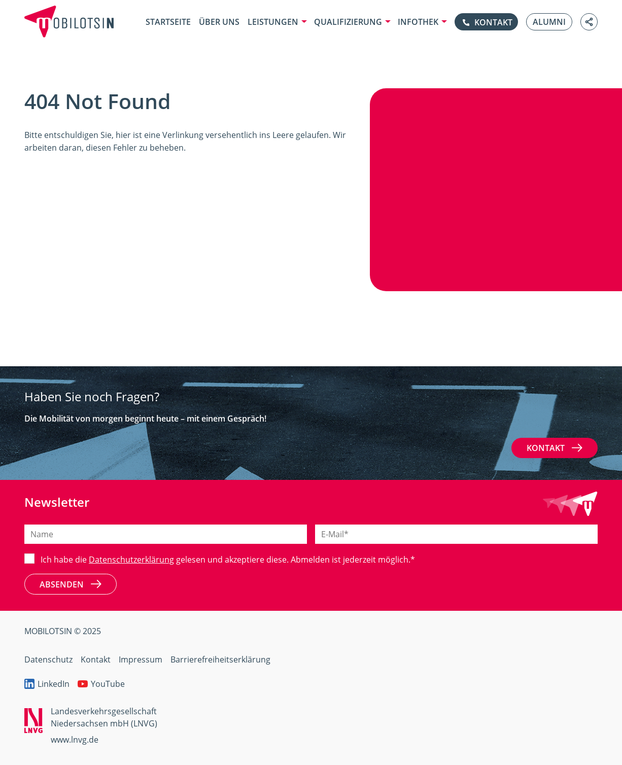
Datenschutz (48, 659)
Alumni (549, 21)
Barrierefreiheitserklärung (220, 659)
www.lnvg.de (74, 739)
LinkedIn (47, 683)
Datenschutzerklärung (131, 559)
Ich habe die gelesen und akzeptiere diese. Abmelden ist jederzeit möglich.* (228, 559)
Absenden (70, 583)
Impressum (140, 659)
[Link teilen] (589, 21)
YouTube (101, 683)
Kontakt (554, 448)
